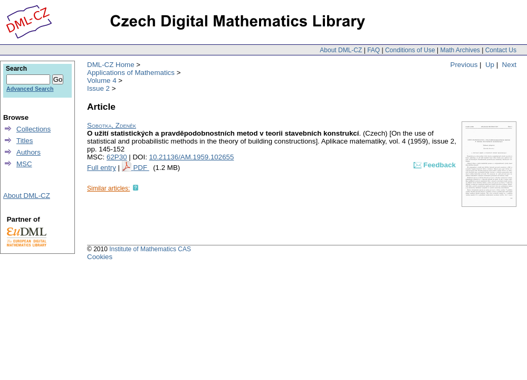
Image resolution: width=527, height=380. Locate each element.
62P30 (117, 157)
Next (509, 65)
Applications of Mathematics (131, 73)
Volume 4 (102, 80)
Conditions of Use (410, 50)
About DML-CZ (341, 50)
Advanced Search (29, 89)
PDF (141, 168)
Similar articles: (108, 188)
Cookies (99, 257)
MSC (24, 164)
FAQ (373, 50)
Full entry (101, 168)
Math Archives (460, 50)
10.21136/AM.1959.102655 (191, 157)
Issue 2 (98, 88)
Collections (33, 129)
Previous (464, 65)
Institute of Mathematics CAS (150, 249)
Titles (24, 141)
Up (489, 65)
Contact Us (500, 50)
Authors (28, 152)
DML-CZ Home (111, 65)
